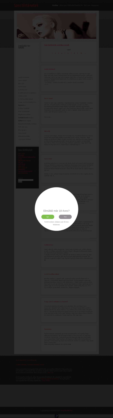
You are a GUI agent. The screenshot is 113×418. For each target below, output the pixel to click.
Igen (48, 217)
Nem (65, 217)
